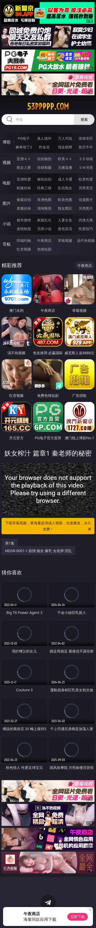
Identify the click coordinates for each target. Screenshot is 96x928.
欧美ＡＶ (65, 158)
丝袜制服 (44, 167)
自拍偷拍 (44, 158)
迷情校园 (24, 228)
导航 (7, 244)
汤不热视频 (86, 240)
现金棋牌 (65, 147)
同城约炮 (24, 240)
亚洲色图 (44, 199)
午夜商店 (44, 240)
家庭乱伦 (44, 220)
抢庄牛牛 (86, 147)
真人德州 (44, 138)
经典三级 (44, 187)
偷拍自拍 (44, 179)
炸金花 (44, 147)
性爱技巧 (86, 228)
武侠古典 (86, 220)
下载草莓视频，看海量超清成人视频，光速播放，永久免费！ (48, 526)
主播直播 (65, 167)
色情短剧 (44, 249)
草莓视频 (65, 240)
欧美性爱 (86, 179)
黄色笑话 (65, 228)
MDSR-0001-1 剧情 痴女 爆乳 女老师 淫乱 (38, 550)
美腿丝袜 (24, 208)
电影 (7, 183)
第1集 (9, 543)
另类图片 (86, 208)
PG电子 (24, 138)
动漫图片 (86, 199)
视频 (7, 162)
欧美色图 (65, 199)
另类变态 (86, 187)
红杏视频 (24, 249)
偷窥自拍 (24, 199)
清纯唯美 (44, 208)
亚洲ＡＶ (24, 158)
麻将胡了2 (24, 147)
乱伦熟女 (65, 187)
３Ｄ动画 (86, 158)
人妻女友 (65, 220)
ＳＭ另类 (86, 167)
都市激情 (24, 220)
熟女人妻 (24, 167)
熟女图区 (65, 208)
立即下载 (77, 916)
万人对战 (65, 138)
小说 (7, 224)
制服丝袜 (24, 187)
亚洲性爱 (24, 179)
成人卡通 (65, 179)
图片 (7, 203)
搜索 (84, 119)
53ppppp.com (48, 106)
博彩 (7, 142)
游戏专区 (86, 138)
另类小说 (44, 228)
